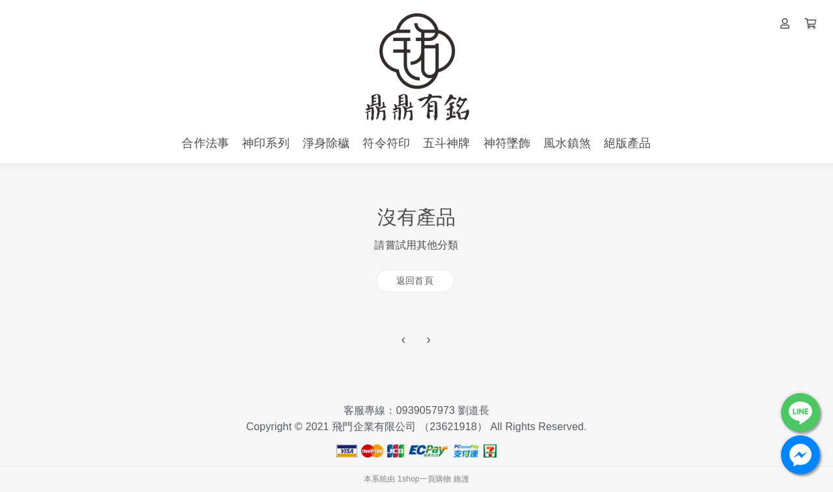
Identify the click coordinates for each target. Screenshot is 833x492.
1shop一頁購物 (424, 479)
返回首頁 (414, 280)
